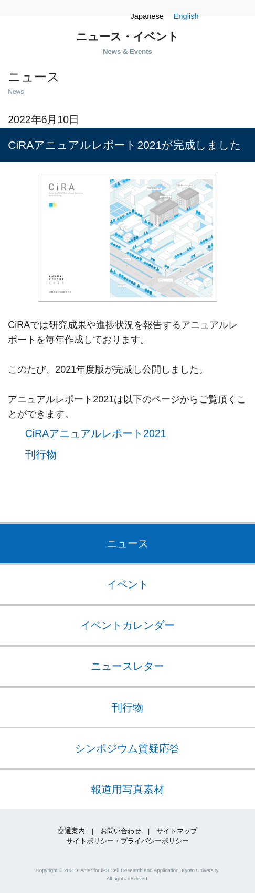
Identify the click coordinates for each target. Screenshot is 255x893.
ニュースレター (127, 666)
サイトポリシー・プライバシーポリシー (127, 841)
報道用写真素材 (127, 789)
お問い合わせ (120, 831)
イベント (127, 584)
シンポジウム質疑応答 (127, 748)
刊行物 (41, 454)
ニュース (127, 543)
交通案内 (71, 831)
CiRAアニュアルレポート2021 (95, 432)
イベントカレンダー (127, 625)
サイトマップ (176, 831)
